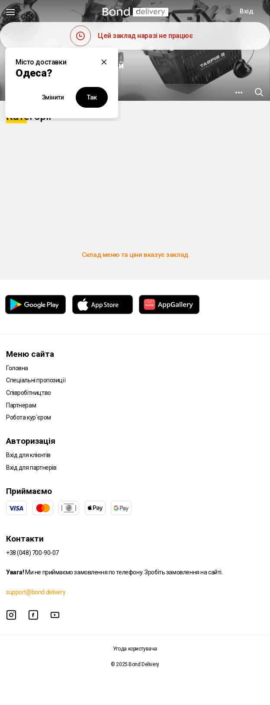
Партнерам (21, 405)
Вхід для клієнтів (28, 455)
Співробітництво (28, 392)
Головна (17, 368)
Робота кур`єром (28, 417)
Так (92, 97)
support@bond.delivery (35, 592)
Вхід (246, 11)
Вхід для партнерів (31, 467)
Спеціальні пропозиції (35, 380)
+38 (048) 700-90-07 (32, 552)
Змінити (53, 97)
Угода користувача (135, 649)
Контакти (25, 539)
